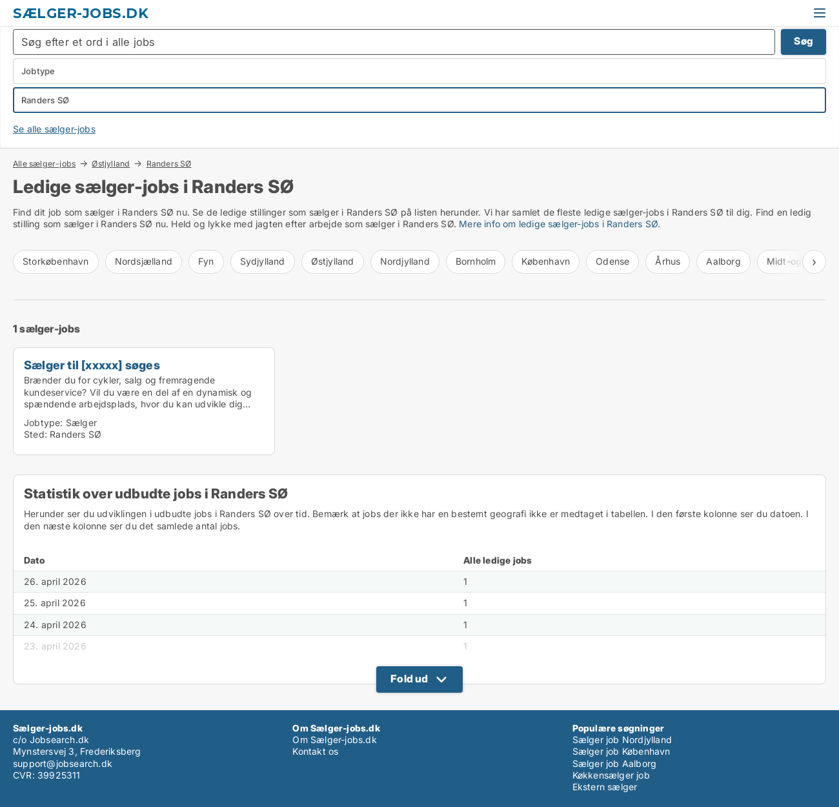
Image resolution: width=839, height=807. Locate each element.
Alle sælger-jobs (44, 163)
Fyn (206, 261)
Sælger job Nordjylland (622, 739)
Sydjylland (262, 261)
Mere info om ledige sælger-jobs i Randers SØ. (559, 223)
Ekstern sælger (605, 786)
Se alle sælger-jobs (54, 128)
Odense (612, 261)
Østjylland (111, 163)
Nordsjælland (143, 261)
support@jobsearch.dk (62, 763)
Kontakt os (315, 751)
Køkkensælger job (611, 775)
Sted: (35, 434)
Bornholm (476, 261)
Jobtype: (43, 422)
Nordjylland (405, 261)
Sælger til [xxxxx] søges (92, 365)
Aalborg (723, 261)
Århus (667, 261)
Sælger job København (621, 751)
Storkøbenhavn (56, 261)
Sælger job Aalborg (614, 763)
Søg (803, 41)
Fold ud (409, 678)
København (545, 261)
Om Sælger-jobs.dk (334, 739)
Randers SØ (169, 164)
